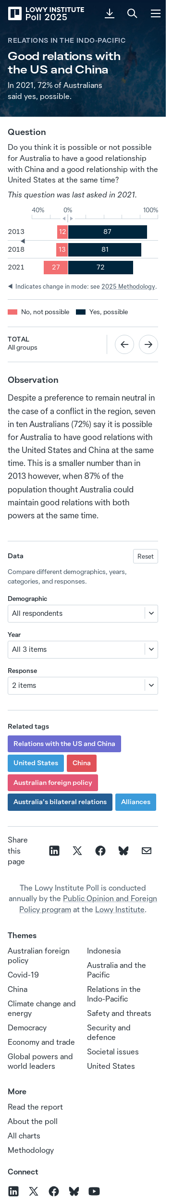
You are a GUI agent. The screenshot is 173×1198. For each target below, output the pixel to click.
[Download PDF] (109, 13)
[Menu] (155, 13)
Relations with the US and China (64, 743)
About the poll (33, 1121)
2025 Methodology (128, 286)
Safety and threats (119, 1013)
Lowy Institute (120, 909)
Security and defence (109, 1032)
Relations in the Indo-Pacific (66, 40)
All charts (24, 1135)
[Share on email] (146, 850)
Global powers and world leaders (40, 1061)
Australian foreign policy (52, 782)
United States (35, 762)
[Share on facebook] (100, 850)
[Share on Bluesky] (123, 850)
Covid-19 (23, 974)
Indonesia (104, 950)
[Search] (132, 13)
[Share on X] (77, 850)
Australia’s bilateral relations (60, 801)
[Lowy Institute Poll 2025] (45, 13)
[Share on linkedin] (54, 850)
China (82, 762)
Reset (145, 556)
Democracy (27, 1027)
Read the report (35, 1107)
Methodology (31, 1150)
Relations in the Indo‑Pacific (114, 993)
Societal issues (113, 1051)
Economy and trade (41, 1042)
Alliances (135, 801)
